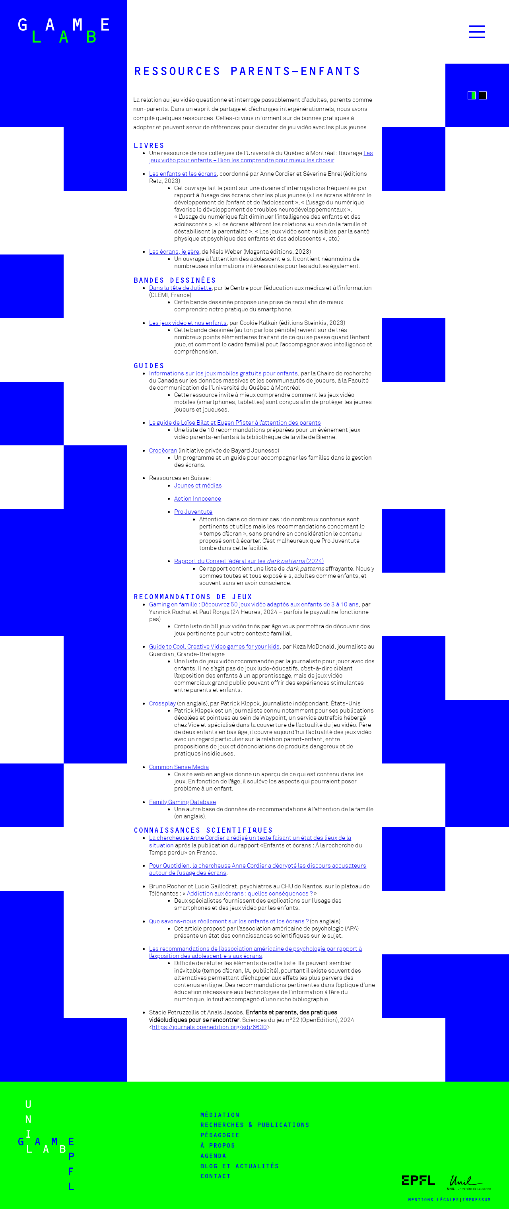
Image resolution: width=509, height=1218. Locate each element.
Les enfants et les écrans (183, 173)
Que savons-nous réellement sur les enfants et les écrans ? (229, 921)
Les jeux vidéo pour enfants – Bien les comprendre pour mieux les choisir (261, 157)
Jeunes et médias (198, 485)
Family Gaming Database (182, 802)
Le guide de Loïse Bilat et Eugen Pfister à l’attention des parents (235, 422)
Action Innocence (197, 498)
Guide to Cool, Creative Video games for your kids (214, 646)
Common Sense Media (179, 767)
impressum (476, 1199)
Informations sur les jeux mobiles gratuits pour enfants (223, 373)
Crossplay (162, 703)
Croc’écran (163, 450)
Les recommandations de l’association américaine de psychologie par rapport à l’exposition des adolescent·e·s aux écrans (255, 952)
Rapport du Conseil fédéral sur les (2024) (249, 561)
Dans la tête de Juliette (180, 287)
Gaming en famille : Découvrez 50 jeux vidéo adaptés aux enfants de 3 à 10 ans (254, 604)
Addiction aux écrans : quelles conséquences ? (250, 893)
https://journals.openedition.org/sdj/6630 (209, 1027)
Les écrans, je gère (174, 251)
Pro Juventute (193, 511)
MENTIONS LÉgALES (433, 1199)
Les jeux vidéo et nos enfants (188, 322)
